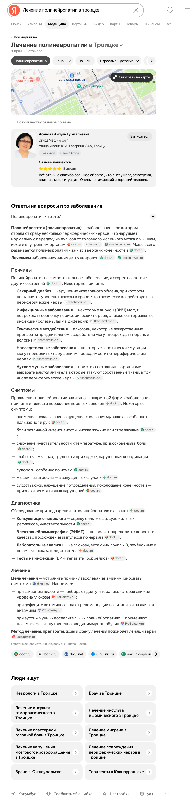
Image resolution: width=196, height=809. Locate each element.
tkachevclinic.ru (76, 307)
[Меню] (188, 10)
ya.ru (148, 794)
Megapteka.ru (33, 641)
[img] (50, 169)
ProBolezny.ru (62, 601)
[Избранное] (170, 10)
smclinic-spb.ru (115, 249)
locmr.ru (91, 249)
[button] (41, 122)
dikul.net (40, 588)
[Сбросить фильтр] (45, 60)
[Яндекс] (14, 10)
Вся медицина (25, 37)
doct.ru (73, 249)
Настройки (117, 794)
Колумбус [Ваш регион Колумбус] (26, 794)
